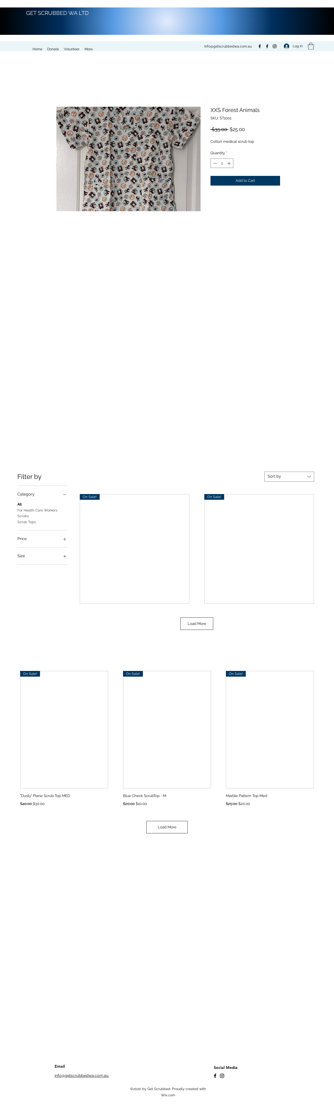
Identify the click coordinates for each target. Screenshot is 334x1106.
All (19, 504)
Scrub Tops (26, 521)
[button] (311, 46)
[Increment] (229, 163)
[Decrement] (214, 163)
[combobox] (289, 477)
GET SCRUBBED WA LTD (57, 13)
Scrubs (23, 515)
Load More (197, 623)
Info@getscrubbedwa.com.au (228, 46)
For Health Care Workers (37, 509)
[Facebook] (259, 46)
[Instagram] (274, 46)
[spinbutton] (222, 163)
